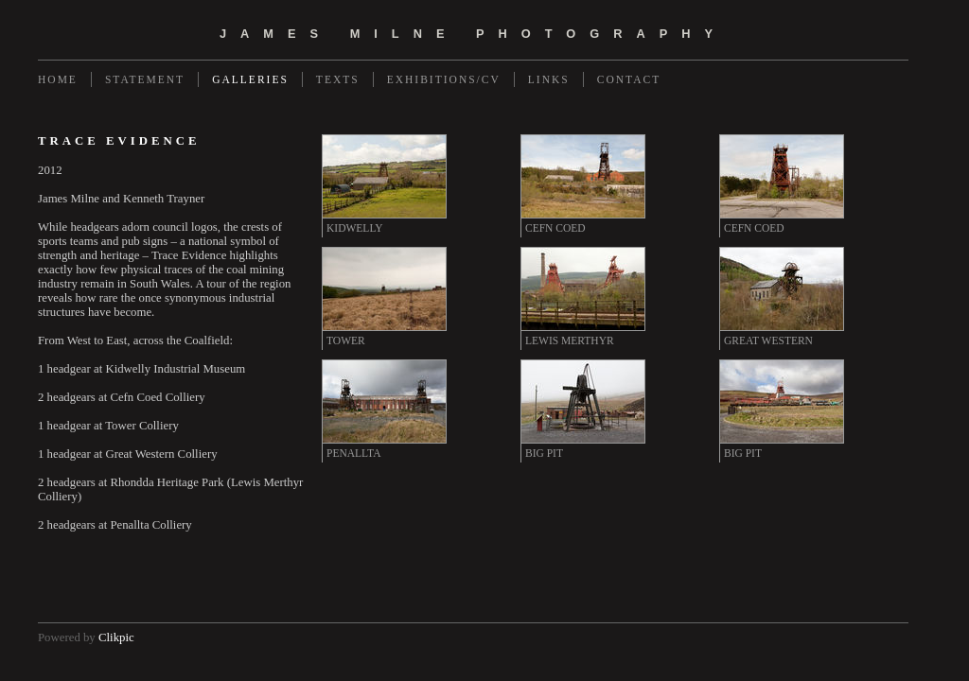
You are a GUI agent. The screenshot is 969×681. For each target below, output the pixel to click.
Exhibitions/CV (444, 79)
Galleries (250, 79)
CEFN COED (555, 228)
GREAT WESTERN (768, 340)
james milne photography (473, 33)
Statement (145, 79)
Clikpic (116, 637)
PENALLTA (353, 453)
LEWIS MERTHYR (569, 340)
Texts (338, 79)
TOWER (345, 340)
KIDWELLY (354, 228)
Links (549, 79)
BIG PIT (544, 453)
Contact (629, 79)
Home (58, 79)
